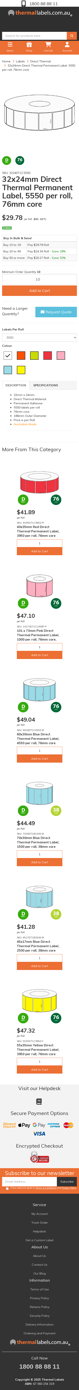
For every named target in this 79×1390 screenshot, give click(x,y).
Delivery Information (40, 1324)
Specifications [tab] (45, 385)
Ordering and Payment (39, 1333)
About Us (39, 1256)
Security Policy (40, 1316)
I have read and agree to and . (41, 1188)
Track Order (39, 1222)
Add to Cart (39, 290)
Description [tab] (15, 385)
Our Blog (39, 1273)
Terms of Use (39, 1289)
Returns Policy (39, 1307)
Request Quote (56, 312)
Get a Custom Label (39, 1240)
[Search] (72, 36)
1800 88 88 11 (43, 3)
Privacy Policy (69, 1187)
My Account (40, 1214)
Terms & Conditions (45, 1187)
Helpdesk (39, 1231)
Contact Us (39, 1265)
